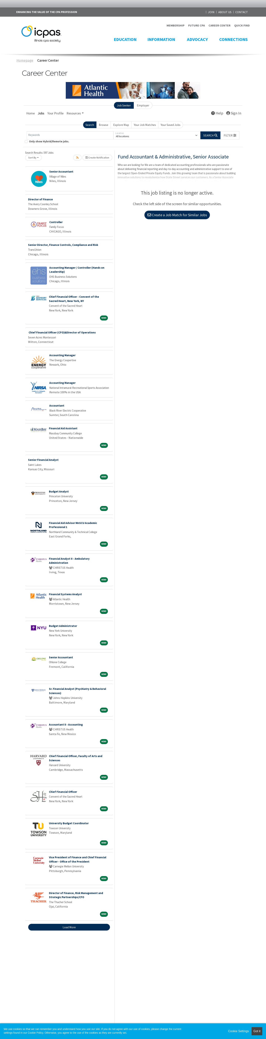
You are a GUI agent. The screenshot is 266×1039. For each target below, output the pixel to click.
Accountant (56, 405)
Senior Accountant (61, 171)
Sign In (233, 113)
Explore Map (121, 125)
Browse (103, 125)
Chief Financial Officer (63, 792)
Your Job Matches (145, 125)
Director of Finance (40, 199)
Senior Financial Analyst (43, 460)
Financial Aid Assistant (63, 428)
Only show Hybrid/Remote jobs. (49, 141)
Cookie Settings (238, 1031)
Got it (256, 1031)
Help (217, 113)
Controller (56, 222)
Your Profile (55, 113)
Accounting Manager (62, 355)
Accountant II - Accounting (66, 724)
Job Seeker (124, 105)
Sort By (32, 157)
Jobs (41, 113)
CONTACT (241, 12)
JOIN (211, 12)
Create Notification (97, 157)
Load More (69, 927)
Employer (143, 105)
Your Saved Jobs (170, 125)
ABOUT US (224, 12)
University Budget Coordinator (69, 823)
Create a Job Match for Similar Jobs (177, 215)
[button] (230, 135)
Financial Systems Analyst (65, 594)
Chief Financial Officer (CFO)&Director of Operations (62, 332)
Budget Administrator (63, 626)
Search (90, 125)
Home (30, 113)
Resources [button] (73, 113)
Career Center (48, 60)
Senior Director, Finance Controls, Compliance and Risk (63, 245)
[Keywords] (70, 135)
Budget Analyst (59, 491)
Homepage (24, 60)
